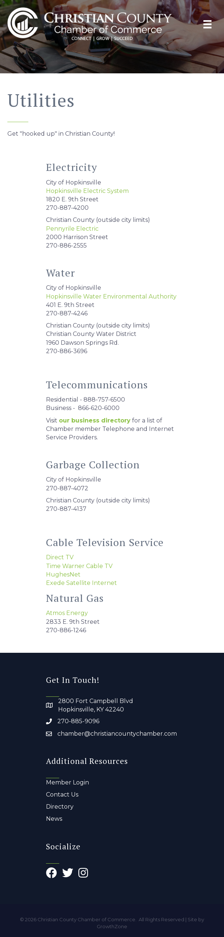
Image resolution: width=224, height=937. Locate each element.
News (54, 818)
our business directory (95, 420)
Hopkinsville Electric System (87, 190)
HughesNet (63, 574)
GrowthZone (112, 926)
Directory (60, 806)
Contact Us (62, 794)
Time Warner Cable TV (79, 566)
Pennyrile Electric (72, 228)
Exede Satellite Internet (81, 582)
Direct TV (60, 557)
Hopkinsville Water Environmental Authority (111, 296)
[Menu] (207, 24)
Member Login (67, 782)
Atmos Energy (67, 613)
